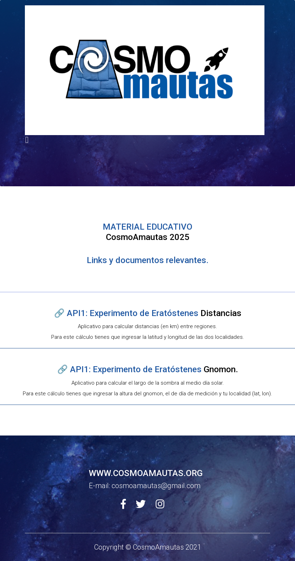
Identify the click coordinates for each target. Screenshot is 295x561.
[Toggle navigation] (27, 140)
